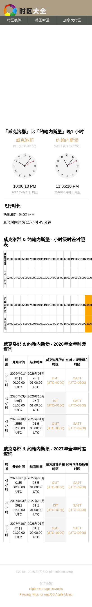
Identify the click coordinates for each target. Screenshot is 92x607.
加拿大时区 (72, 20)
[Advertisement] (42, 76)
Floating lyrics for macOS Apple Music (46, 594)
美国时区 (42, 20)
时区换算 (14, 20)
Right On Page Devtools (46, 589)
